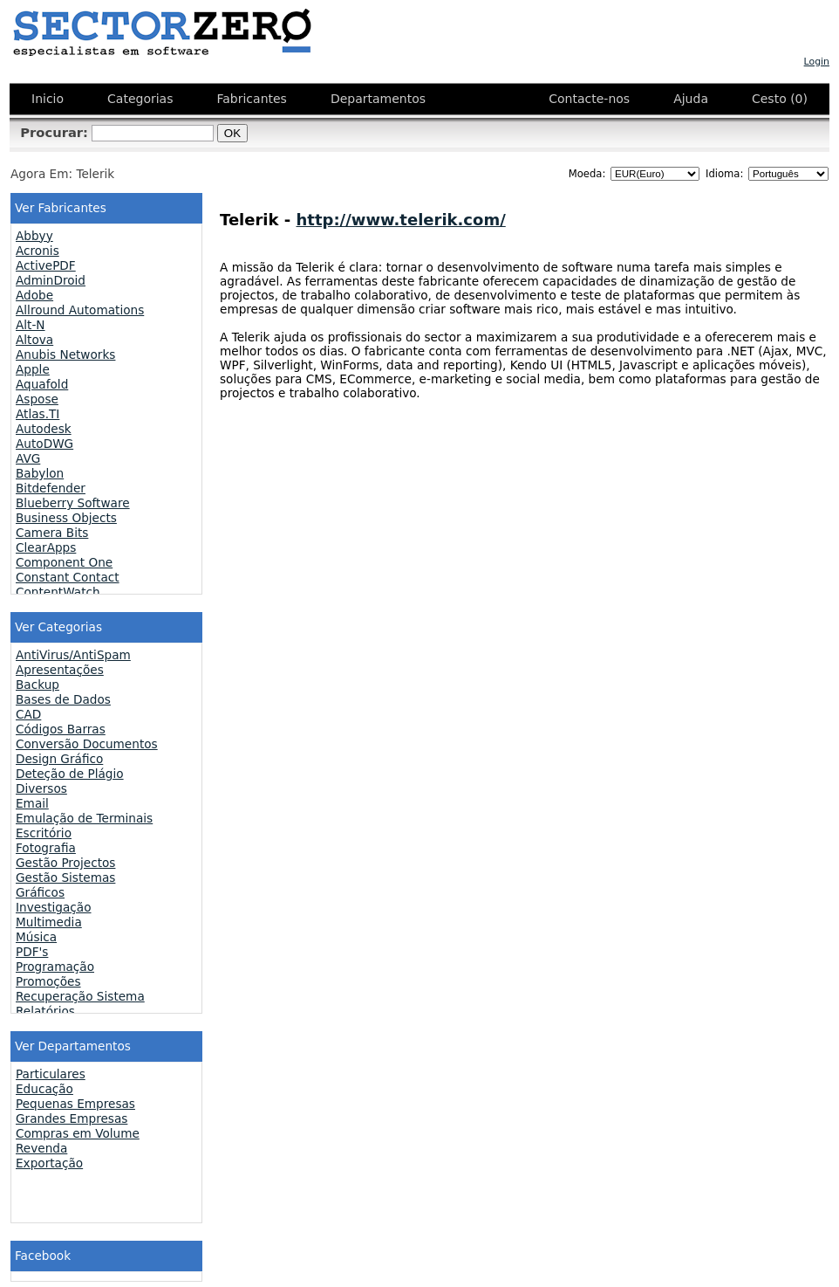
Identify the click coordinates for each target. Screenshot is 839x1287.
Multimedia (49, 922)
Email (32, 803)
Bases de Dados (63, 699)
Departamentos (378, 99)
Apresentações (60, 670)
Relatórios (45, 1011)
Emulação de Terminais (84, 818)
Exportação (49, 1163)
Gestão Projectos (65, 863)
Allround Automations (80, 310)
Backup (37, 685)
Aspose (37, 399)
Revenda (41, 1148)
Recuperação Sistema (80, 996)
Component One (64, 562)
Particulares (50, 1074)
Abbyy (34, 236)
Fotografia (46, 848)
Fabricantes (251, 99)
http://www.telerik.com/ (401, 219)
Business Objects (66, 518)
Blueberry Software (73, 503)
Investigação (54, 907)
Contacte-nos (589, 99)
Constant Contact (67, 577)
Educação (44, 1089)
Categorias (140, 99)
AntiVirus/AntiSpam (73, 655)
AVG (28, 458)
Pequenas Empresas (75, 1104)
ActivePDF (46, 265)
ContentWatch (58, 592)
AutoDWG (44, 444)
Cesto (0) (780, 99)
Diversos (41, 788)
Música (36, 937)
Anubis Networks (65, 354)
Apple (33, 369)
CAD (28, 714)
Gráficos (40, 892)
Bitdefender (50, 488)
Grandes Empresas (71, 1118)
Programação (55, 967)
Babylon (40, 473)
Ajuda (690, 99)
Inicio (47, 99)
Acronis (37, 251)
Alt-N (30, 325)
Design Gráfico (59, 759)
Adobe (34, 295)
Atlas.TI (37, 414)
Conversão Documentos (87, 744)
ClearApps (46, 547)
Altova (34, 340)
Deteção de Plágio (70, 774)
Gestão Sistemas (65, 877)
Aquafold (42, 384)
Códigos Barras (61, 729)
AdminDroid (50, 280)
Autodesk (44, 429)
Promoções (48, 981)
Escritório (44, 833)
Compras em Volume (78, 1133)
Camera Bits (52, 533)
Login (816, 61)
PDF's (32, 952)
